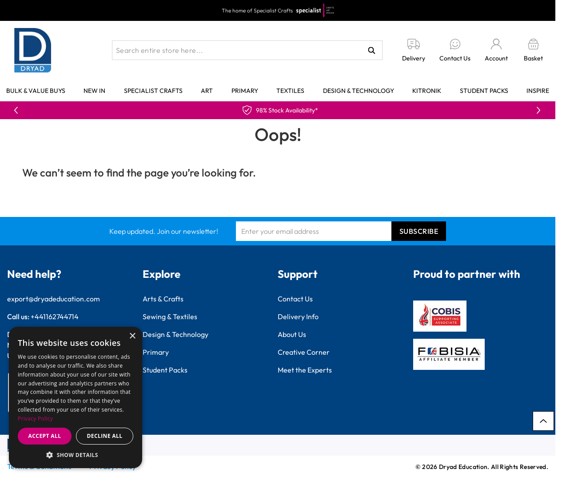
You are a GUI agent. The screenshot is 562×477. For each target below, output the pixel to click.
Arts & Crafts (163, 298)
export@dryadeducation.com (53, 298)
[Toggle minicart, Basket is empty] (533, 50)
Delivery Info (298, 316)
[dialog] (75, 397)
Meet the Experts (305, 369)
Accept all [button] (44, 436)
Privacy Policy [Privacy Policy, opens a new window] (35, 418)
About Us (292, 334)
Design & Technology (358, 91)
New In (94, 91)
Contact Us (295, 298)
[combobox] (247, 50)
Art (207, 91)
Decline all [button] (105, 436)
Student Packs (484, 91)
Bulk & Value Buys (35, 91)
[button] (75, 454)
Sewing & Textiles (170, 316)
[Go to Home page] (33, 50)
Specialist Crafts (153, 91)
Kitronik (426, 91)
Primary (244, 91)
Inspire (537, 91)
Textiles (290, 91)
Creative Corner (304, 352)
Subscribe (418, 231)
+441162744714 (55, 316)
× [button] (132, 336)
